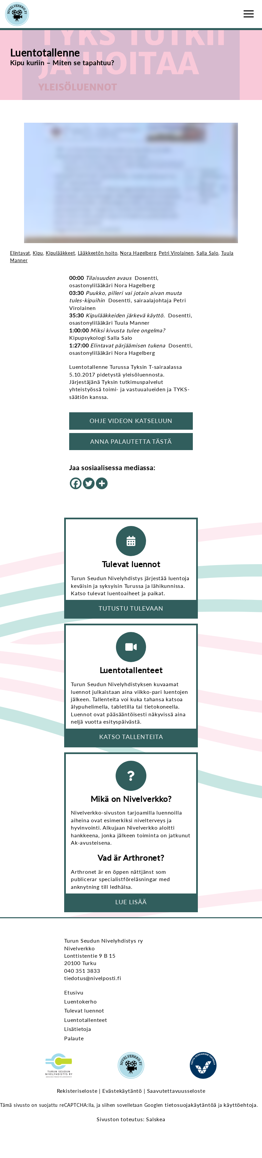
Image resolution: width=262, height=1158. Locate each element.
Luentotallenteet (85, 1020)
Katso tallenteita (131, 736)
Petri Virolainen (176, 253)
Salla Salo (207, 253)
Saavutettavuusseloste (176, 1090)
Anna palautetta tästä (131, 441)
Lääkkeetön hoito (98, 253)
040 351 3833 (82, 970)
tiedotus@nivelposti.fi (92, 978)
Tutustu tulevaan (131, 608)
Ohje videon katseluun (131, 420)
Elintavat (20, 253)
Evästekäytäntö (122, 1090)
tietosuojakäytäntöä (191, 1104)
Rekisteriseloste (77, 1090)
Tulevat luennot (84, 1010)
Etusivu (74, 992)
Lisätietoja (77, 1029)
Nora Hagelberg (138, 253)
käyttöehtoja (240, 1104)
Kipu (38, 253)
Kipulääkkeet (60, 253)
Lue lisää (131, 902)
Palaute (74, 1038)
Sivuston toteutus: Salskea (131, 1119)
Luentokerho (80, 1001)
